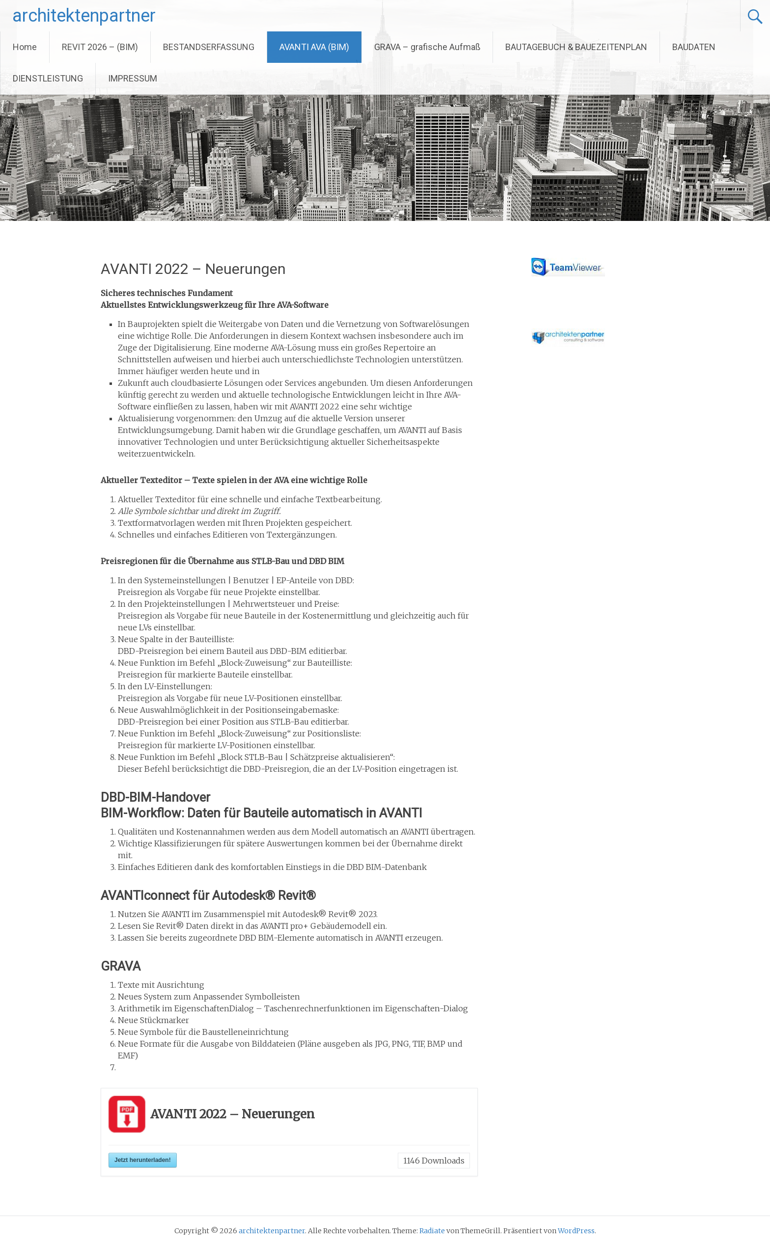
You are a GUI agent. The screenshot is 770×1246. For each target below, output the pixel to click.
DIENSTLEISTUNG (48, 78)
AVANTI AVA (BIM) (314, 47)
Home (25, 47)
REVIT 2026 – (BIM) (100, 47)
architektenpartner (84, 15)
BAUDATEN (693, 47)
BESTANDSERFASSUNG (208, 47)
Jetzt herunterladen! (142, 1160)
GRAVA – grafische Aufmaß (427, 47)
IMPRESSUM (132, 78)
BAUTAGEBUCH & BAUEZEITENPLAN (576, 47)
